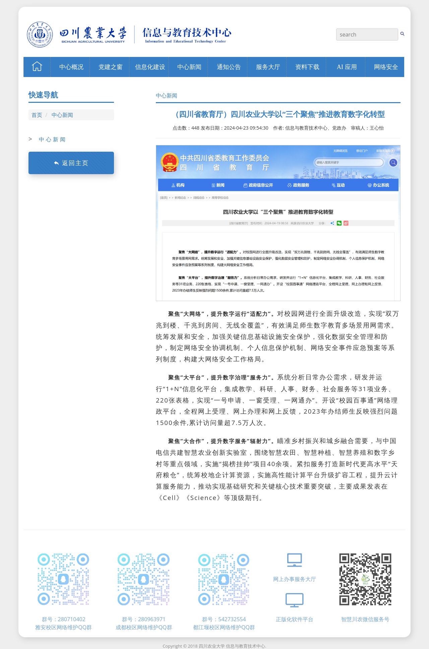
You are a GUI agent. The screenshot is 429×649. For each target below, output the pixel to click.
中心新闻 (62, 115)
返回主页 (71, 163)
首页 (37, 115)
